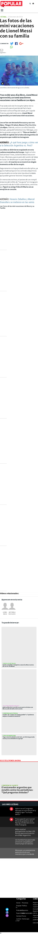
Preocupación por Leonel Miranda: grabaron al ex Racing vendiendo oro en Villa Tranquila (25, 822)
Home (18, 903)
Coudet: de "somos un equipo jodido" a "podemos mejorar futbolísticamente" (18, 715)
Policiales (19, 910)
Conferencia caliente (10, 785)
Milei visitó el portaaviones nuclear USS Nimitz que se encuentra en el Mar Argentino (25, 832)
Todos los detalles (9, 663)
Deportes (25, 910)
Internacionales (27, 913)
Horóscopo (25, 919)
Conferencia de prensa (10, 713)
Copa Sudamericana (9, 735)
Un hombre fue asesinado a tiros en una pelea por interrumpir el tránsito (25, 842)
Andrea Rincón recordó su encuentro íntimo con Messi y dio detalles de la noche (18, 708)
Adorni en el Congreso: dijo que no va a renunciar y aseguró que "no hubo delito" (25, 811)
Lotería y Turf (18, 920)
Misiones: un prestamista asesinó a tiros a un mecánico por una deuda (25, 852)
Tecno (24, 916)
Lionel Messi (5, 613)
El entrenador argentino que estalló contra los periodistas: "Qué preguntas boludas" (17, 790)
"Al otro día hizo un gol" (11, 706)
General (18, 916)
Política (24, 906)
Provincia (25, 903)
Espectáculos (20, 913)
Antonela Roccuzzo (12, 613)
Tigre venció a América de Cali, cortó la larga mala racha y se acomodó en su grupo (19, 737)
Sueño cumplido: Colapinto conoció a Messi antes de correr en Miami (18, 665)
